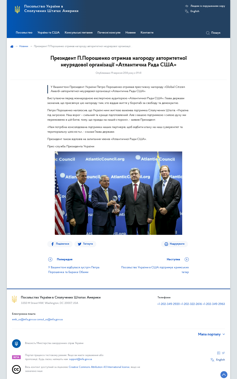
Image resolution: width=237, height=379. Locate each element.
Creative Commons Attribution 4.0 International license (99, 367)
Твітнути (88, 244)
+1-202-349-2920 (168, 304)
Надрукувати (177, 244)
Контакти (147, 32)
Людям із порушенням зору (208, 6)
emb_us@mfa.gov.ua (24, 319)
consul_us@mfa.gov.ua (49, 319)
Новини (130, 32)
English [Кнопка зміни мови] (195, 11)
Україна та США (49, 32)
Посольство (24, 32)
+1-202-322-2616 (191, 304)
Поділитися (62, 244)
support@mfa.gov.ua (80, 359)
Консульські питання (78, 32)
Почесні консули (109, 32)
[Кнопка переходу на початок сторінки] (223, 374)
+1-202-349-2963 (214, 304)
